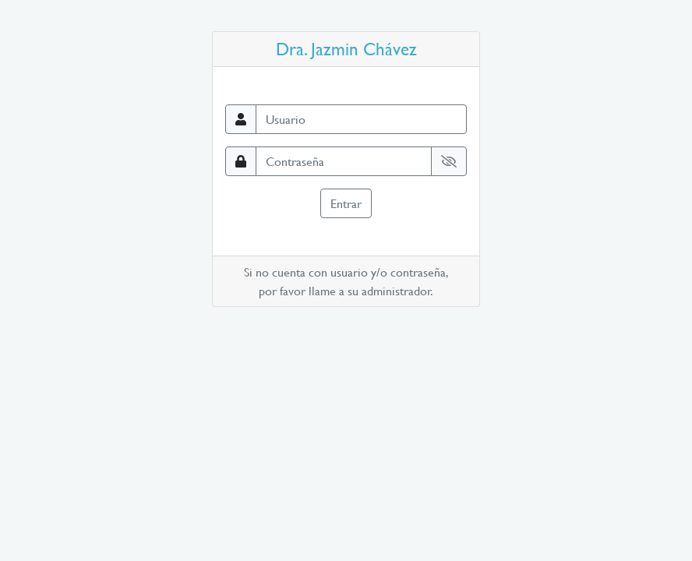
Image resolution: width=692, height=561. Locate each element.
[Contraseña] (344, 161)
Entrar (346, 203)
